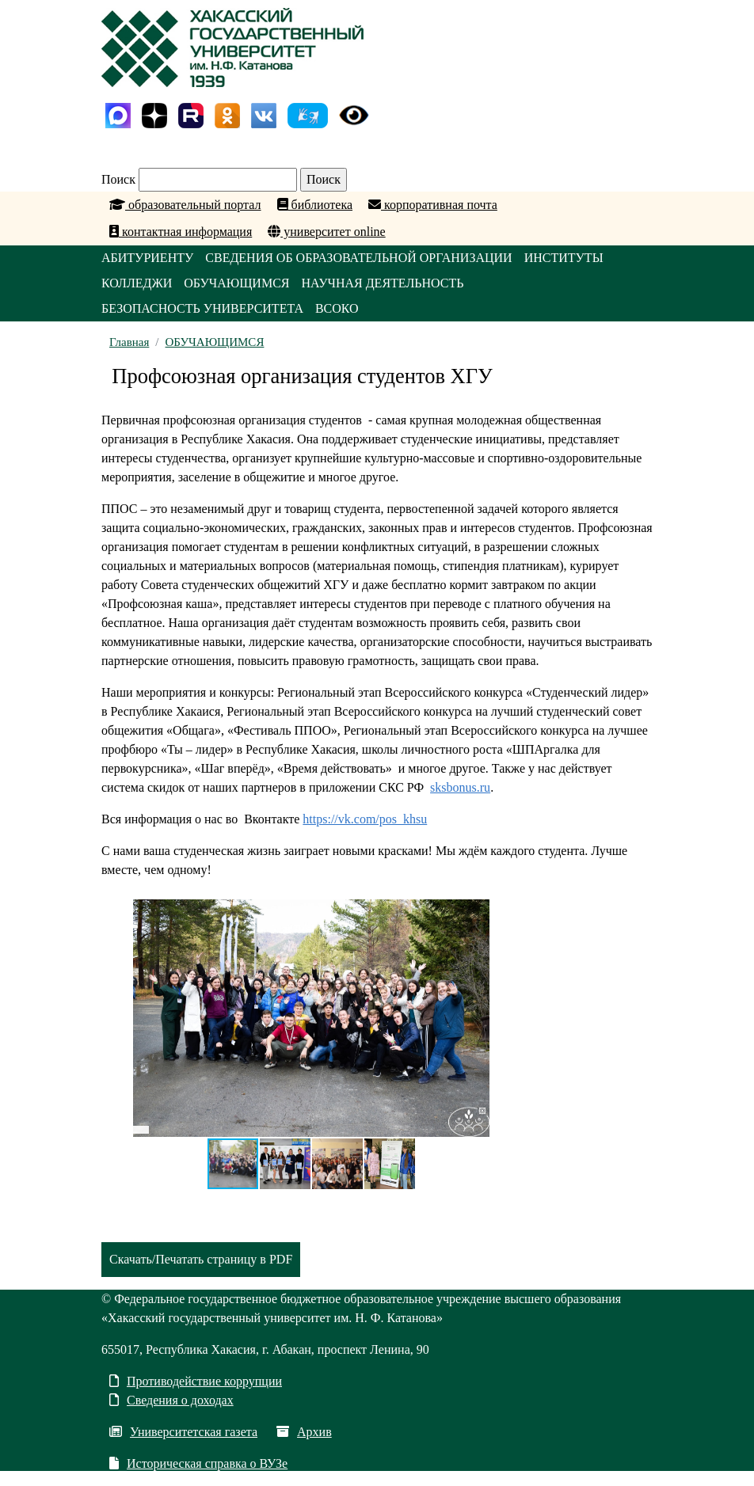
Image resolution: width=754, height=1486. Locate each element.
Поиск (118, 179)
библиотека (315, 204)
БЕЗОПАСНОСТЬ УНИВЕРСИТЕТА (202, 308)
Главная (129, 342)
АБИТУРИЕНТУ (147, 257)
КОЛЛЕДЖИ (136, 283)
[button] (475, 913)
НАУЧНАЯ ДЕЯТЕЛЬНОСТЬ (382, 283)
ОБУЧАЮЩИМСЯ (236, 283)
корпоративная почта (432, 204)
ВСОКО (337, 308)
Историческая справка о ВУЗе (198, 1463)
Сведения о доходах (171, 1400)
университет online (326, 231)
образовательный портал (185, 204)
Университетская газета (183, 1431)
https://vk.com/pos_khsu (365, 819)
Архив (304, 1431)
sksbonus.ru (460, 787)
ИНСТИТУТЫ (564, 257)
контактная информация (180, 231)
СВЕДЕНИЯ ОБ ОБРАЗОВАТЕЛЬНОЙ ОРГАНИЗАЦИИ (358, 257)
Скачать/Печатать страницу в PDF (200, 1259)
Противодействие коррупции (195, 1381)
